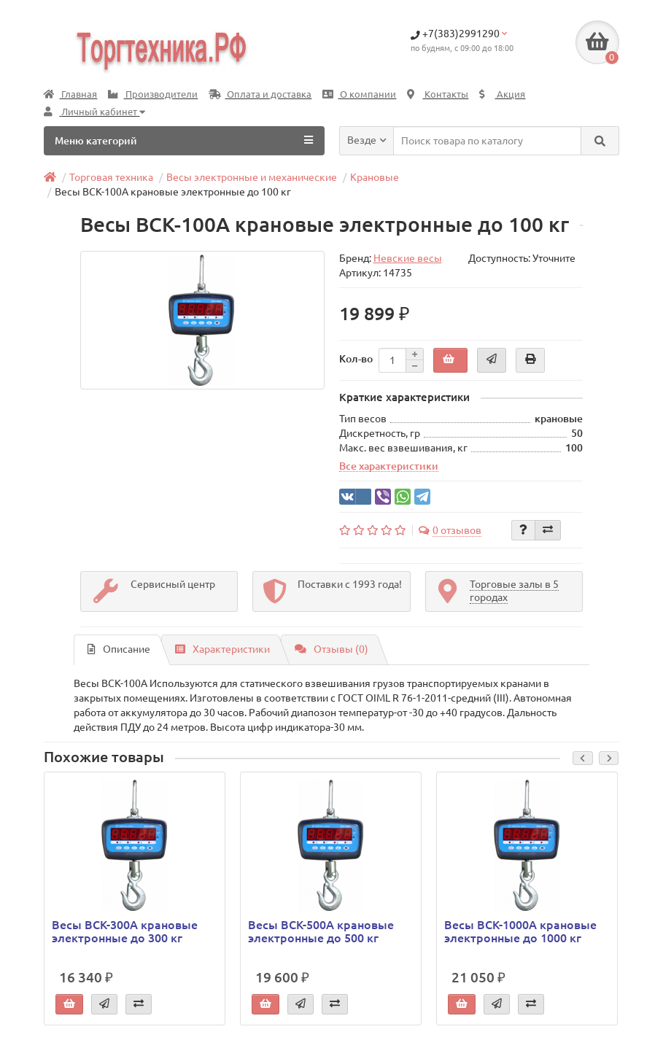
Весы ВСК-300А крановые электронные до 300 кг (125, 931)
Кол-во (356, 359)
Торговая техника (111, 177)
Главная (70, 94)
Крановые (374, 177)
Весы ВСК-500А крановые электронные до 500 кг (321, 931)
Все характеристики (388, 466)
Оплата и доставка (260, 94)
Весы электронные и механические (251, 177)
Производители (153, 94)
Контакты (437, 94)
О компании (359, 94)
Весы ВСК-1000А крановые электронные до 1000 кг (520, 931)
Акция (502, 94)
